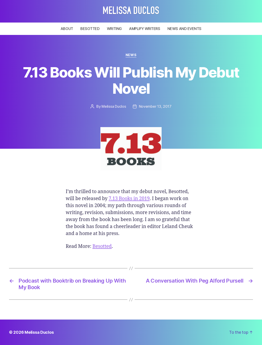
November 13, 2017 (155, 106)
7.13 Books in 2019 (129, 199)
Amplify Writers (144, 28)
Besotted (89, 28)
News (131, 55)
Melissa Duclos (114, 106)
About (67, 28)
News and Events (184, 28)
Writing (114, 28)
